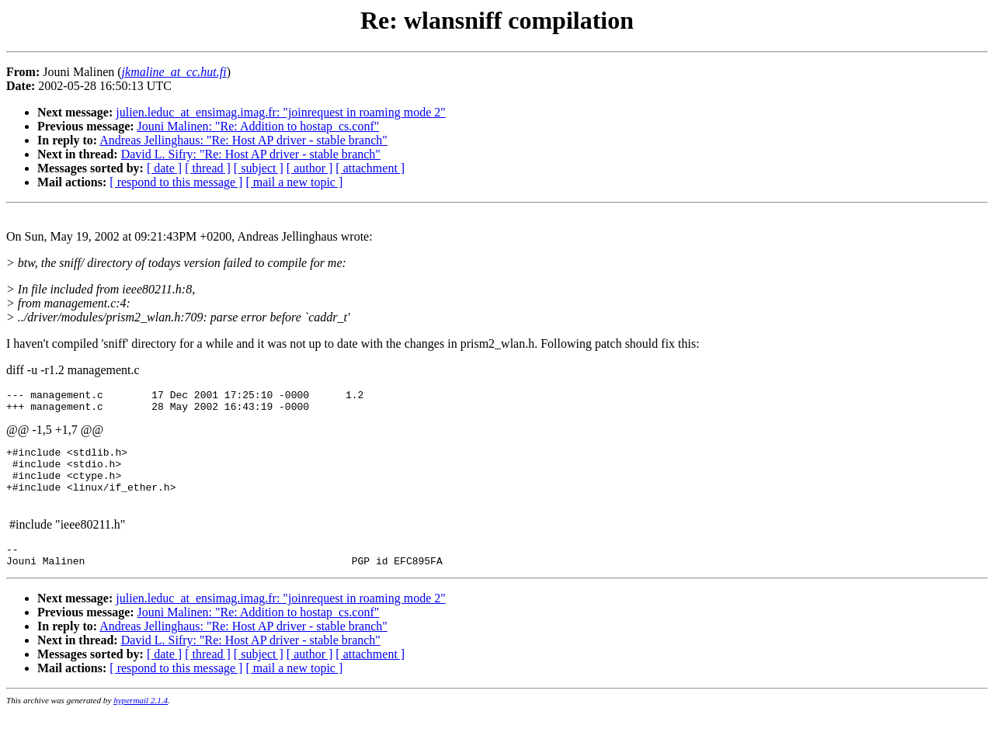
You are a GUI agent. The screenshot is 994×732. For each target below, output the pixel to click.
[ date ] (164, 168)
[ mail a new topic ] (293, 182)
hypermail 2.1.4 (140, 721)
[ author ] (310, 168)
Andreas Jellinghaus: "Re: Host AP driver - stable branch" (243, 140)
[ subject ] (258, 168)
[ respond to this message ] (175, 182)
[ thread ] (208, 168)
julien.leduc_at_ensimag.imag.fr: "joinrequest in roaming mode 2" (281, 112)
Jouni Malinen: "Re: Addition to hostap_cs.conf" (258, 126)
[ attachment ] (370, 168)
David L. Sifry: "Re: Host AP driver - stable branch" (251, 154)
